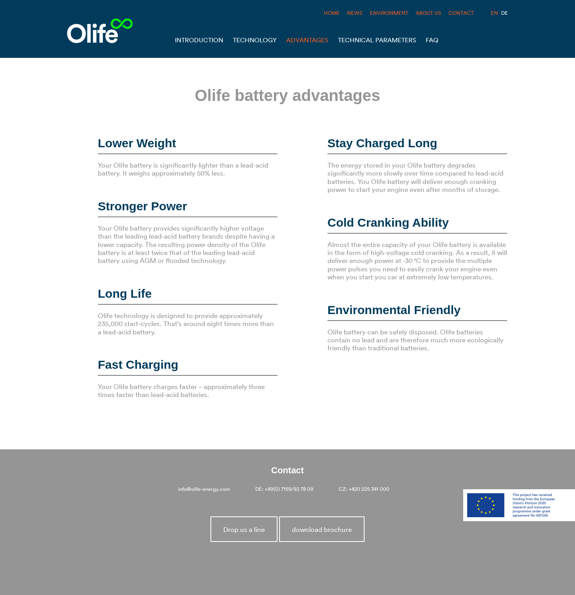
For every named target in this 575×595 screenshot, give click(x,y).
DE (504, 12)
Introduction (199, 40)
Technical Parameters (377, 40)
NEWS (355, 12)
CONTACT (461, 12)
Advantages (307, 40)
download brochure (322, 529)
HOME (332, 12)
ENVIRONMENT (389, 12)
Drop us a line (244, 529)
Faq (432, 40)
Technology (255, 40)
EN (494, 12)
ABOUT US (428, 12)
